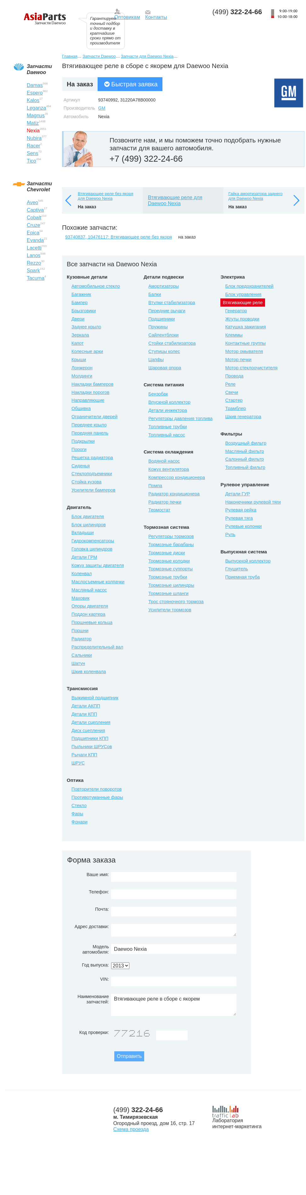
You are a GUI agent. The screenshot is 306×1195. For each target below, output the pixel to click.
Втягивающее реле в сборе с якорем (173, 1005)
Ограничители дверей (94, 416)
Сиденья (80, 465)
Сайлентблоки (163, 335)
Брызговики (83, 310)
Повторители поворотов (96, 789)
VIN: (104, 979)
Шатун (78, 663)
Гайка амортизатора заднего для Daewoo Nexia (255, 196)
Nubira (34, 138)
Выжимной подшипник (94, 697)
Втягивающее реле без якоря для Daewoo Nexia (105, 196)
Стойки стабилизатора (172, 343)
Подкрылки (83, 441)
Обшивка (81, 408)
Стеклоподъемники (91, 473)
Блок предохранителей (249, 286)
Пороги (79, 449)
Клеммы (233, 335)
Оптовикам (127, 17)
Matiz (33, 123)
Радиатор (81, 638)
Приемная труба (242, 577)
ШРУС (78, 762)
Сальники (81, 655)
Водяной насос (164, 461)
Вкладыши (82, 532)
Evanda (35, 240)
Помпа (155, 485)
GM (101, 108)
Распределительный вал (97, 646)
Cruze (33, 225)
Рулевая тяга (238, 518)
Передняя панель (89, 433)
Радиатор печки (164, 502)
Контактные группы (245, 343)
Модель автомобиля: (95, 949)
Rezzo (34, 263)
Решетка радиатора (92, 457)
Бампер (79, 302)
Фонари (79, 821)
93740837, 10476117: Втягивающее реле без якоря (118, 237)
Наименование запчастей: (93, 999)
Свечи (231, 392)
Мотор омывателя (244, 351)
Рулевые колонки (243, 526)
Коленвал (81, 573)
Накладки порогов (90, 392)
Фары (77, 813)
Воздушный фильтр (245, 443)
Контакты (156, 17)
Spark (33, 270)
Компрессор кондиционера (176, 477)
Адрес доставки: (92, 926)
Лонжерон (82, 367)
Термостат (159, 509)
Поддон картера (88, 614)
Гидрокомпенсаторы (92, 540)
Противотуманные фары (97, 797)
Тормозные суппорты (170, 568)
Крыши (78, 359)
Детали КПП (84, 714)
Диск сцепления (88, 730)
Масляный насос (89, 589)
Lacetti (34, 248)
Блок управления (243, 294)
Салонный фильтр (244, 459)
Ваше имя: (98, 874)
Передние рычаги (166, 310)
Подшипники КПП (89, 738)
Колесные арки (87, 351)
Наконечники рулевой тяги (252, 502)
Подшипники (161, 318)
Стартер (233, 400)
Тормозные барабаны (171, 544)
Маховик (80, 598)
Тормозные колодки (169, 560)
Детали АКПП (85, 705)
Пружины (158, 326)
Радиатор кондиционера (174, 493)
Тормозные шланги (168, 593)
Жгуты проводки (242, 318)
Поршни (79, 630)
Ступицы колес (164, 351)
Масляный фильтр (244, 451)
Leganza (36, 108)
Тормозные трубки (167, 577)
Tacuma (35, 278)
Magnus (36, 115)
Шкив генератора (243, 416)
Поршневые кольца (91, 622)
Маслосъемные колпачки (97, 581)
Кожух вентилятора (168, 469)
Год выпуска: (95, 964)
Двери (77, 318)
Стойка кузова (86, 481)
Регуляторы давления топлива (180, 418)
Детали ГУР (237, 493)
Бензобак (158, 393)
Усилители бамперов (93, 490)
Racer (33, 145)
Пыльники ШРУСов (91, 746)
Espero (35, 92)
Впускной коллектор (169, 402)
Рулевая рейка (240, 509)
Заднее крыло (86, 326)
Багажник (81, 294)
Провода (234, 375)
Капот (77, 343)
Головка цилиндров (91, 548)
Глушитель (236, 568)
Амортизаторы (163, 286)
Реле (230, 384)
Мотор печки (238, 359)
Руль (230, 534)
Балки (154, 294)
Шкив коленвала (88, 671)
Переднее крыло (89, 424)
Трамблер (235, 408)
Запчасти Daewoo (99, 56)
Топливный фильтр (245, 467)
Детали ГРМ (84, 557)
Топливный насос (166, 434)
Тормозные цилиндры (171, 585)
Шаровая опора (164, 367)
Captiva (35, 210)
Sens (32, 153)
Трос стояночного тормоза (175, 601)
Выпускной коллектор (247, 560)
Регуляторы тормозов (171, 536)
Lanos (34, 255)
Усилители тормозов (169, 609)
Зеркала (80, 335)
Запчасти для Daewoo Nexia (147, 56)
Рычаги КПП (84, 754)
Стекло (79, 805)
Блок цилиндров (88, 524)
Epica (33, 232)
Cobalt (34, 217)
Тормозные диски (166, 552)
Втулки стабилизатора (171, 302)
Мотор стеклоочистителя (251, 367)
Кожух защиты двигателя (97, 565)
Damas (35, 85)
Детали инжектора (167, 410)
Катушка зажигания (245, 326)
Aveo (32, 202)
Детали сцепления (90, 722)
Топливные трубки (167, 426)
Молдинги (81, 375)
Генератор (236, 310)
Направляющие (87, 400)
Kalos (33, 100)
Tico (31, 161)
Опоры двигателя (89, 606)
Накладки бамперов (92, 384)
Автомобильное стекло (95, 286)
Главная (69, 56)
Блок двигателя (87, 516)
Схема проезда (131, 1129)
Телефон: (99, 891)
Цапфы (156, 359)
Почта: (102, 909)
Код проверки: (94, 1032)
